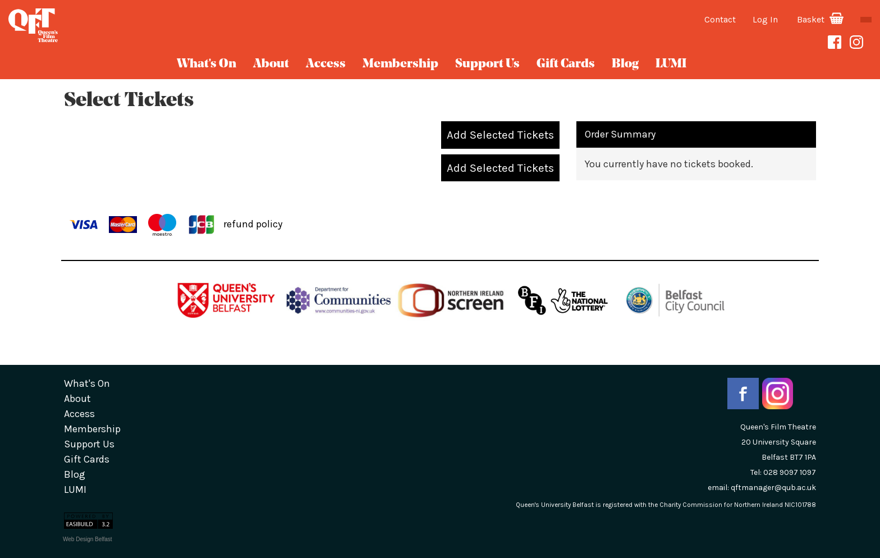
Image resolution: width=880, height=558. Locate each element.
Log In (765, 19)
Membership (400, 64)
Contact (720, 19)
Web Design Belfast (87, 539)
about (271, 64)
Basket (820, 19)
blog (625, 64)
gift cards (566, 64)
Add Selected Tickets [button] (500, 134)
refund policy (252, 223)
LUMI (671, 64)
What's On (206, 64)
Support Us (487, 64)
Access (326, 64)
